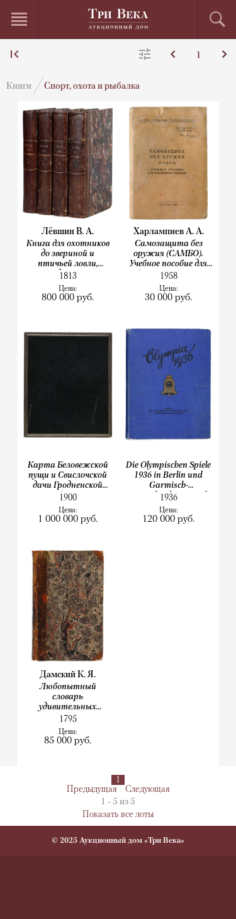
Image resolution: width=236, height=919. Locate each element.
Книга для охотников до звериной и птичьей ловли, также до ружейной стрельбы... (68, 254)
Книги (18, 86)
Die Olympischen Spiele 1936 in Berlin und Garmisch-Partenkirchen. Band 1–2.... (168, 476)
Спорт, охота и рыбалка (92, 86)
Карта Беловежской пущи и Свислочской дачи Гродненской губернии (68, 476)
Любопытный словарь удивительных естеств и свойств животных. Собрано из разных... (68, 697)
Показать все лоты (118, 815)
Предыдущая (92, 789)
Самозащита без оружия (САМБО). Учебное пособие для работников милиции (168, 254)
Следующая (147, 789)
